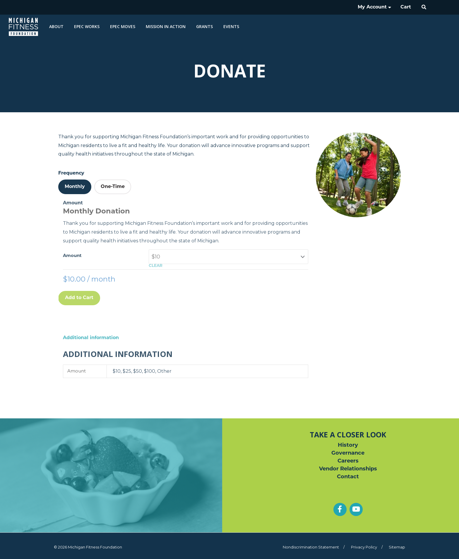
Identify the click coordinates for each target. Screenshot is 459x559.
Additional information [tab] (91, 338)
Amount (72, 256)
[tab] (74, 187)
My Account (374, 7)
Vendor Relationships (348, 469)
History (348, 445)
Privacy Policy (364, 547)
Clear (155, 266)
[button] (424, 7)
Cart (405, 7)
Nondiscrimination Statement (311, 547)
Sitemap (397, 547)
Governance (347, 453)
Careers (348, 461)
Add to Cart (79, 298)
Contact (348, 477)
